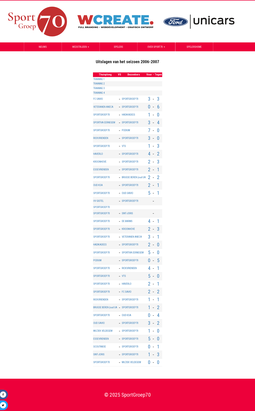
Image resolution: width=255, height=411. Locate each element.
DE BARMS (127, 221)
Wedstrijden (80, 46)
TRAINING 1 (99, 79)
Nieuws (43, 46)
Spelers (118, 46)
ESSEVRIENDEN (101, 169)
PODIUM (126, 130)
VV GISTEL (98, 200)
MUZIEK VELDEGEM (102, 330)
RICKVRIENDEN (100, 138)
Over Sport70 (156, 46)
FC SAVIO (98, 98)
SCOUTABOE (99, 346)
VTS (124, 146)
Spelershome (194, 46)
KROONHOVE (99, 161)
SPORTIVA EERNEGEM (104, 122)
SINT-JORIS (127, 213)
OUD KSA (98, 185)
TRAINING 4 (99, 92)
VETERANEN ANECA (103, 106)
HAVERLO (98, 153)
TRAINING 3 (99, 88)
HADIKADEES (128, 114)
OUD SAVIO (127, 193)
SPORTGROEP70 (130, 98)
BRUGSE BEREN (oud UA (134, 177)
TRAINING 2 (99, 83)
